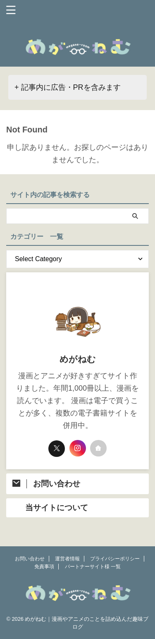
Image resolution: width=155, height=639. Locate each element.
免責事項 (44, 566)
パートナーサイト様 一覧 (93, 566)
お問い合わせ (30, 559)
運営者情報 (67, 559)
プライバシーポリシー (115, 559)
